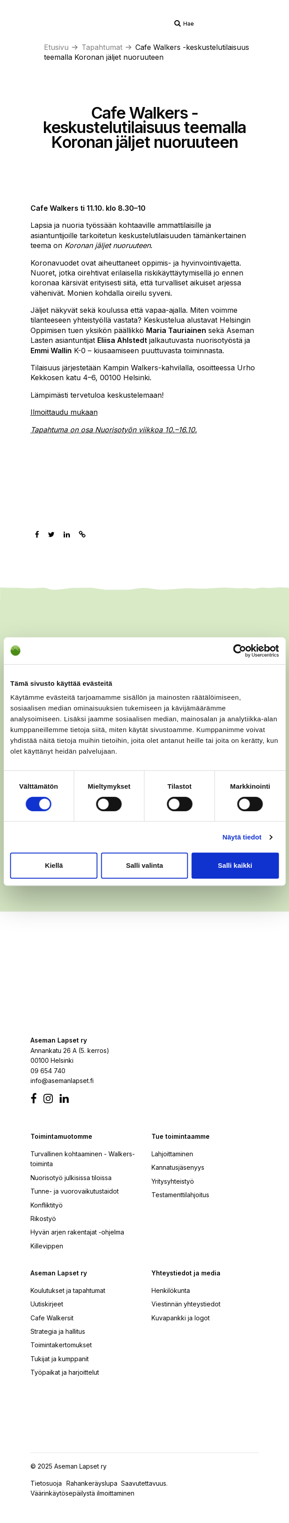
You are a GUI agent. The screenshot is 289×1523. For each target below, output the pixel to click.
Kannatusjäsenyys (177, 1167)
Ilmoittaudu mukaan (64, 412)
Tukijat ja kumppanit (59, 1359)
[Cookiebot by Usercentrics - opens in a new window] (239, 650)
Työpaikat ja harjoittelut (64, 1372)
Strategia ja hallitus (57, 1331)
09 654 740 (47, 1071)
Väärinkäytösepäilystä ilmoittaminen (82, 1493)
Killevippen (46, 1246)
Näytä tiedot (242, 837)
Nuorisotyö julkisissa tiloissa (71, 1177)
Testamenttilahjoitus (180, 1195)
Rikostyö (43, 1218)
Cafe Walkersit (51, 1318)
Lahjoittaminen (172, 1154)
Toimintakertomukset (61, 1345)
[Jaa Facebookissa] (37, 534)
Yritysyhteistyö (172, 1181)
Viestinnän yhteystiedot (185, 1304)
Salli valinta (144, 865)
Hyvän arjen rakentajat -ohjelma (77, 1232)
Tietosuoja (46, 1483)
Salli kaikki (235, 865)
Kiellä (54, 865)
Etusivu (56, 47)
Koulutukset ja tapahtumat (67, 1290)
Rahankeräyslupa (93, 1483)
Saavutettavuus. (146, 1483)
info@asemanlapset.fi (62, 1080)
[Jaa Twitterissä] (51, 534)
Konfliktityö (46, 1205)
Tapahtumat (102, 47)
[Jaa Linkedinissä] (67, 534)
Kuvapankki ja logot (180, 1318)
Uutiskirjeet (46, 1304)
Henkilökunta (170, 1290)
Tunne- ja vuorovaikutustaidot (74, 1191)
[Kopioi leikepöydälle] (82, 534)
